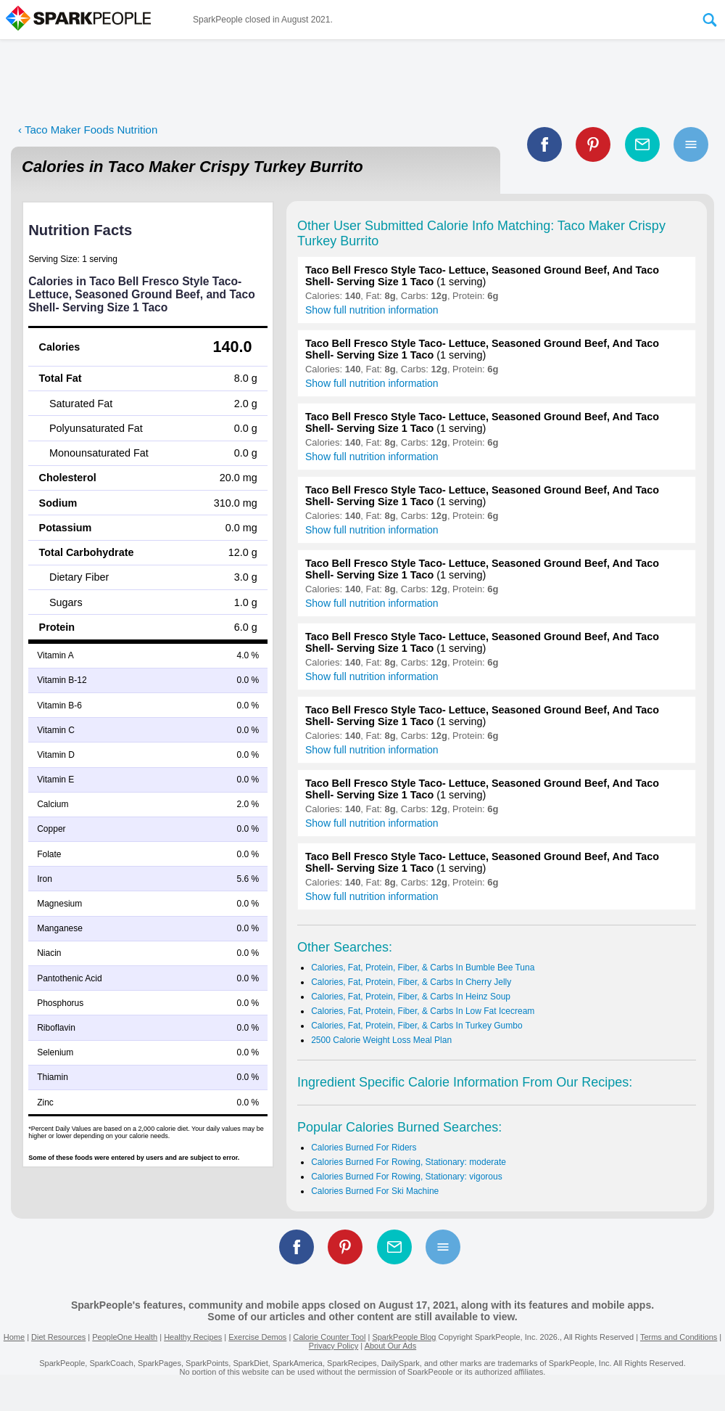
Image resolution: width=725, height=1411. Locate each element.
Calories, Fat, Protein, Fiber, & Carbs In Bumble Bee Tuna (422, 967)
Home (14, 1337)
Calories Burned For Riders (363, 1147)
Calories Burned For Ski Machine (375, 1191)
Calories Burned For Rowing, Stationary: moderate (408, 1162)
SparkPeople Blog (404, 1337)
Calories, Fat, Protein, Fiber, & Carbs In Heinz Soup (410, 996)
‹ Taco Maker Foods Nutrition (87, 129)
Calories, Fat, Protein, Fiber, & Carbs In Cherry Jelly (411, 982)
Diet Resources (58, 1337)
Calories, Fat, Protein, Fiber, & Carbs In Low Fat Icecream (422, 1011)
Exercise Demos (257, 1337)
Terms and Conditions (678, 1337)
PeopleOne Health (124, 1337)
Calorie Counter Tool (329, 1337)
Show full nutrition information (372, 310)
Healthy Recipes (193, 1337)
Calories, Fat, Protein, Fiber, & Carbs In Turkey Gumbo (416, 1026)
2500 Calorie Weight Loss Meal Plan (381, 1040)
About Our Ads (391, 1345)
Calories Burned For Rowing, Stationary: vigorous (406, 1176)
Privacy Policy (333, 1345)
